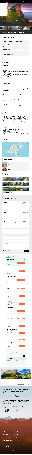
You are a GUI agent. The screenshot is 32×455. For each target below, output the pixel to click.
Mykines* (7, 49)
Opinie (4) (19, 20)
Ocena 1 (8, 251)
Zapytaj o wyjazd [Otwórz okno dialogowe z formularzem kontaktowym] (10, 359)
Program (4, 32)
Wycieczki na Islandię (6, 432)
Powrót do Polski (8, 54)
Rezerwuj (21, 271)
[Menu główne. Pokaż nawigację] (3, 2)
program (6, 58)
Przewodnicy (19, 32)
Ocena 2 (9, 251)
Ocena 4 (12, 251)
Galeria (24, 32)
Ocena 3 (10, 251)
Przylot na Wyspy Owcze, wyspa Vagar (13, 41)
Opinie (17, 437)
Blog (17, 435)
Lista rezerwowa (20, 263)
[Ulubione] (29, 2)
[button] (31, 28)
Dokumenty (18, 438)
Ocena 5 (13, 251)
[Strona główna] (7, 2)
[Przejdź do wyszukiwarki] (24, 2)
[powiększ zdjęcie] (3, 28)
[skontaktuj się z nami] (24, 357)
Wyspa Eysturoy (8, 46)
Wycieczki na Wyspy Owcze (6, 438)
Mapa (15, 32)
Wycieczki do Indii (5, 435)
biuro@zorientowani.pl (12, 364)
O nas (17, 432)
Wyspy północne (8, 44)
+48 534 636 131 (11, 362)
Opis (12, 32)
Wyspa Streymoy (8, 52)
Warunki (8, 32)
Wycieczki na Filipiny (5, 437)
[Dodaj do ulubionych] (15, 371)
